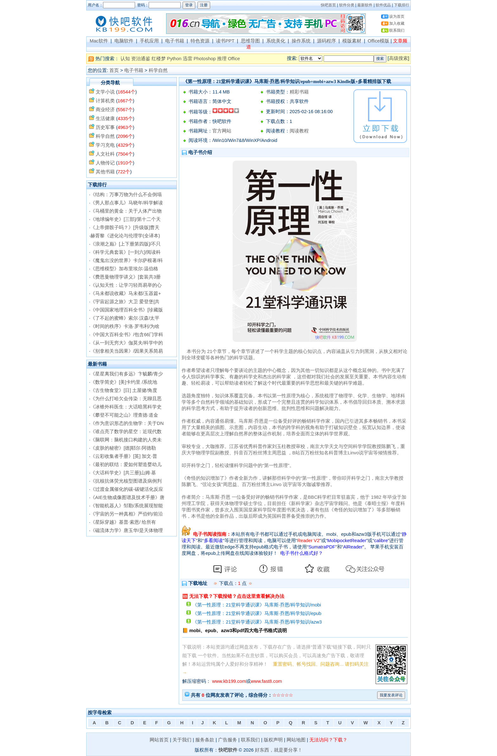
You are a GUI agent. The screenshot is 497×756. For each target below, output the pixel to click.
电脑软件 (123, 40)
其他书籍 (105, 171)
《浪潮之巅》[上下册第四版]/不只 (125, 244)
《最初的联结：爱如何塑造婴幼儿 (126, 464)
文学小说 (105, 91)
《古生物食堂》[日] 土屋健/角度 (123, 390)
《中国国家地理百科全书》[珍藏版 (126, 309)
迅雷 (187, 58)
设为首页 (396, 16)
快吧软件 (227, 750)
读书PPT (225, 40)
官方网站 (221, 130)
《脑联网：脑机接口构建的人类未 (126, 439)
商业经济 (105, 109)
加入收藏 (396, 23)
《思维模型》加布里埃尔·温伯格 (124, 268)
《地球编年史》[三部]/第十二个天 (125, 219)
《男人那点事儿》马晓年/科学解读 (126, 202)
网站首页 (159, 739)
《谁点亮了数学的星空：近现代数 (126, 431)
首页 (114, 70)
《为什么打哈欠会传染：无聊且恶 (126, 398)
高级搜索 (398, 58)
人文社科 (105, 154)
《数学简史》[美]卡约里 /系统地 (123, 382)
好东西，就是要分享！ (278, 750)
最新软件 (364, 5)
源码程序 (326, 40)
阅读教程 (299, 130)
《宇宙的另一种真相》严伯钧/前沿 (126, 513)
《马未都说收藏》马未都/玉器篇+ (125, 293)
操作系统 (301, 40)
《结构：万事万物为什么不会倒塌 (126, 194)
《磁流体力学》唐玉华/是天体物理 (126, 530)
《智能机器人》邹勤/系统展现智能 (126, 505)
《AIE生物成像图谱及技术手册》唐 (127, 497)
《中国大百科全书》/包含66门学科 (126, 334)
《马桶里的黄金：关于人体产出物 (126, 211)
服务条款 (204, 739)
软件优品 (383, 5)
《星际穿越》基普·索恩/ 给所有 (123, 522)
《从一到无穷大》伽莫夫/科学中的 (126, 342)
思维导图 (250, 40)
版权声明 (273, 739)
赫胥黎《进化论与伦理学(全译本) (125, 235)
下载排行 (401, 5)
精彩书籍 (299, 91)
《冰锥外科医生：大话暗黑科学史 (126, 406)
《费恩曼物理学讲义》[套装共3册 (125, 276)
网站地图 (296, 739)
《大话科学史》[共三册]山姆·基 (123, 472)
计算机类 (105, 100)
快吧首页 (328, 5)
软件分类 (346, 5)
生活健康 (105, 118)
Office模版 (378, 40)
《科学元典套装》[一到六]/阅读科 (125, 252)
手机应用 (149, 40)
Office (234, 58)
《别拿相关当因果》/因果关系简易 (126, 351)
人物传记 (105, 162)
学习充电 (105, 145)
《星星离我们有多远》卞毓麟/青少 (126, 373)
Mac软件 (99, 40)
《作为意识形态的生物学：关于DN (127, 423)
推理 (222, 58)
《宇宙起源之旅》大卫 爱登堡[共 (124, 301)
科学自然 (158, 70)
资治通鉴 (140, 58)
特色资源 (200, 40)
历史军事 (105, 127)
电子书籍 (174, 40)
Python (174, 58)
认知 (125, 58)
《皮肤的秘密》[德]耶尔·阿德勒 (123, 448)
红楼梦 (159, 58)
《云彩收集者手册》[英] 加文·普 (123, 456)
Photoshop (205, 58)
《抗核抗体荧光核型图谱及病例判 (126, 481)
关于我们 (181, 739)
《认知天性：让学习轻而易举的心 (126, 285)
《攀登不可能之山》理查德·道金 (124, 415)
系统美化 (275, 40)
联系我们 (396, 30)
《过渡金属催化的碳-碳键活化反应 (126, 489)
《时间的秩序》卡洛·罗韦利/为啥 (124, 326)
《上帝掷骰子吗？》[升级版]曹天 (124, 227)
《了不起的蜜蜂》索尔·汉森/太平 (124, 318)
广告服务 (227, 739)
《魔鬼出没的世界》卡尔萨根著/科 (126, 260)
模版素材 (351, 40)
